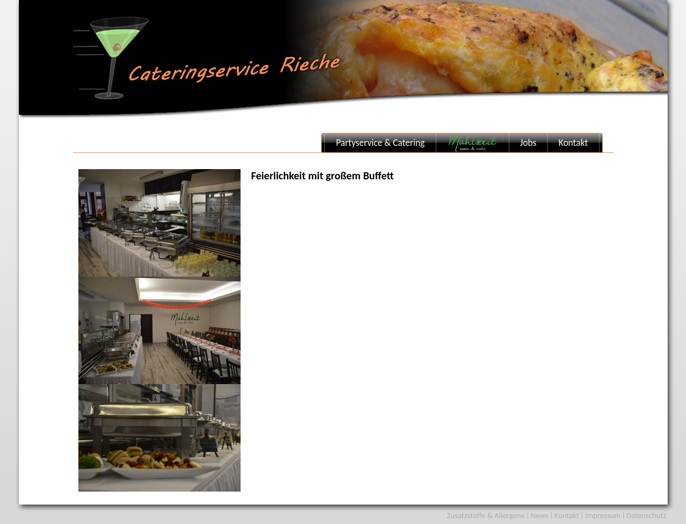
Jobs (528, 143)
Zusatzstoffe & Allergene (486, 516)
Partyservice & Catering (380, 143)
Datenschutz (647, 516)
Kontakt (573, 143)
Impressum (603, 516)
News (540, 516)
